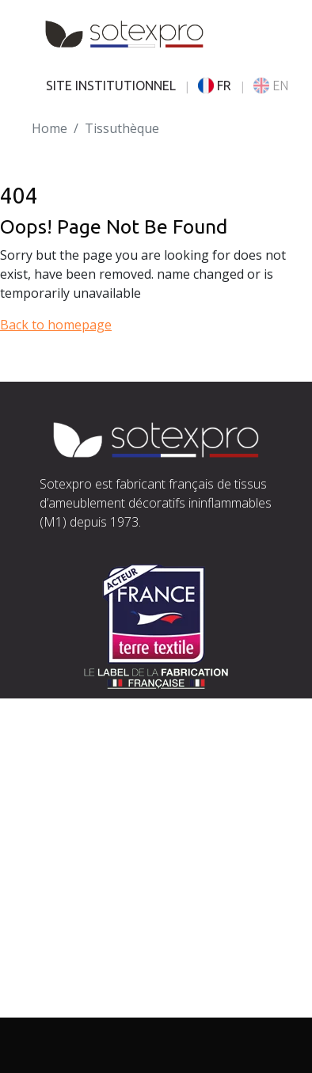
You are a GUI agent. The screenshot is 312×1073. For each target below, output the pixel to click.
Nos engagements (95, 949)
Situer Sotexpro (86, 788)
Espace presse (82, 1006)
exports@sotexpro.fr (199, 826)
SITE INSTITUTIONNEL (111, 85)
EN (270, 85)
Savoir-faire (74, 930)
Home (49, 128)
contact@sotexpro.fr (100, 807)
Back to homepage (56, 324)
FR (214, 85)
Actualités (68, 987)
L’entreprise (76, 911)
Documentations (89, 968)
